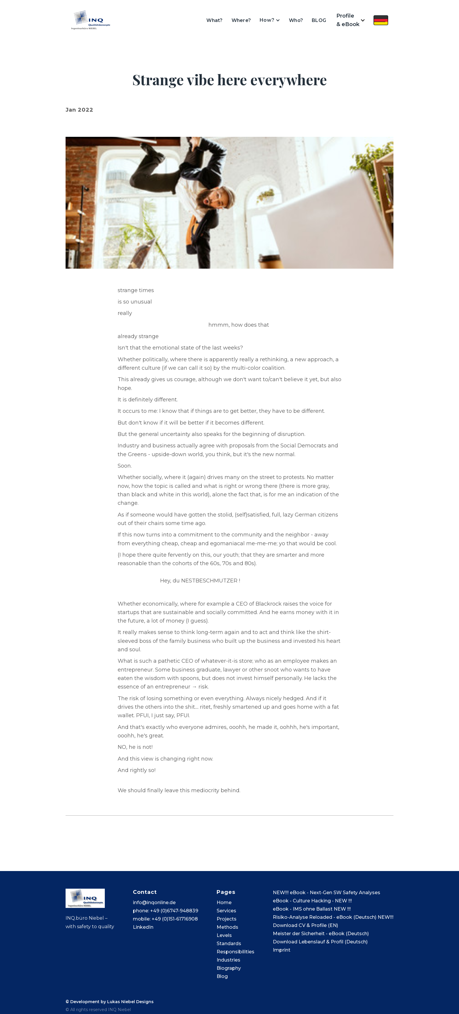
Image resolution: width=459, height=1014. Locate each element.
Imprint (281, 950)
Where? (241, 20)
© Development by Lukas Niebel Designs (110, 1001)
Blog (222, 976)
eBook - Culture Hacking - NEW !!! (312, 901)
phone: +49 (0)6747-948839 (165, 911)
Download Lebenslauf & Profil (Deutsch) (320, 942)
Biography (229, 968)
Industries (228, 960)
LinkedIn (143, 927)
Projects (227, 919)
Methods (227, 927)
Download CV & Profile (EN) (305, 925)
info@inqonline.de (154, 902)
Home (224, 902)
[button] (270, 20)
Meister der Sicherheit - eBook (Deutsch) (321, 933)
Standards (229, 943)
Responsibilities (235, 952)
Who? (296, 20)
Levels (224, 935)
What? (214, 20)
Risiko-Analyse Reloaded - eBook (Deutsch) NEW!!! (333, 917)
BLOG (319, 20)
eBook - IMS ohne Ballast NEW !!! (312, 909)
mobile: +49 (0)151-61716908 (165, 919)
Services (226, 911)
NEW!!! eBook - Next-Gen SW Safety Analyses (326, 892)
